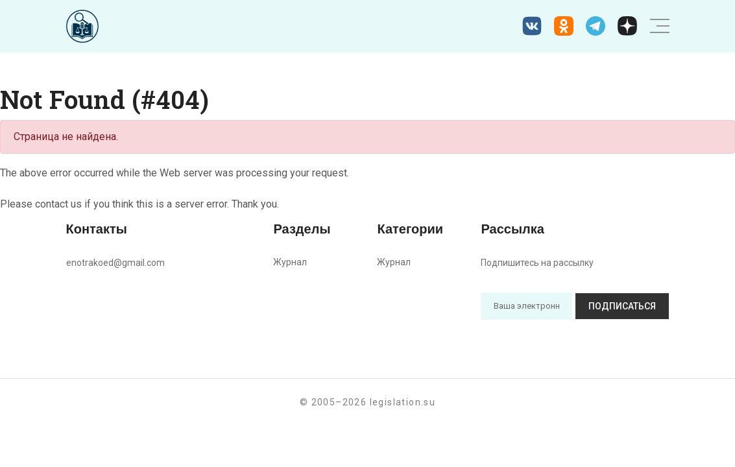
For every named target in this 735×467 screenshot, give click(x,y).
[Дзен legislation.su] (627, 26)
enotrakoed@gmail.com (115, 262)
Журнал (290, 262)
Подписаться (622, 306)
